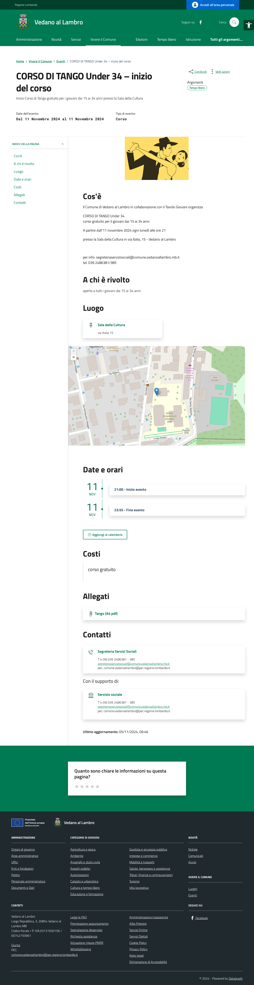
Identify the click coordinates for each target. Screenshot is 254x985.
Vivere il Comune (103, 39)
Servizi (76, 39)
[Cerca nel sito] (234, 22)
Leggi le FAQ (78, 917)
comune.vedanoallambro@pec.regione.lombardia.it (44, 954)
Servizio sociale (110, 694)
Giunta (15, 945)
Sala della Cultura (111, 325)
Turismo (134, 881)
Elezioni (142, 39)
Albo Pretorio (138, 923)
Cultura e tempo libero (85, 887)
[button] (249, 25)
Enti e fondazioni (22, 868)
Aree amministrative (24, 855)
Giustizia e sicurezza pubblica (148, 849)
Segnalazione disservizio (86, 930)
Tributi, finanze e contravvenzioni (151, 874)
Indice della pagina (38, 144)
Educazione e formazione (86, 894)
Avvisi (192, 862)
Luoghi (192, 888)
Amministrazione (29, 39)
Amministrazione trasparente (148, 917)
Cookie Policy (138, 942)
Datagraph (236, 978)
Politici (15, 874)
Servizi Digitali (138, 936)
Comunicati (195, 855)
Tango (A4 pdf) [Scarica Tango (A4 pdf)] (106, 613)
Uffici (14, 862)
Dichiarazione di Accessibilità (148, 961)
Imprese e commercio (143, 855)
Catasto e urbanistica (84, 881)
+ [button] (73, 351)
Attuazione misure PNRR (86, 942)
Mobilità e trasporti (141, 862)
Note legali (136, 955)
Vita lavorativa (139, 887)
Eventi (192, 895)
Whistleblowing (80, 949)
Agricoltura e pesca (82, 849)
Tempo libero (166, 39)
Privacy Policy (138, 949)
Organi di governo (23, 849)
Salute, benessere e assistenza (149, 868)
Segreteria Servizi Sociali (117, 651)
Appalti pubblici (80, 868)
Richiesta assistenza (83, 936)
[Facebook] (199, 22)
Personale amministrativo (28, 881)
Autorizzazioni (79, 874)
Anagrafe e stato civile (85, 862)
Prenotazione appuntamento (89, 923)
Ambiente (76, 855)
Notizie (193, 849)
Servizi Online (138, 930)
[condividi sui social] (197, 71)
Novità (56, 39)
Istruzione (193, 39)
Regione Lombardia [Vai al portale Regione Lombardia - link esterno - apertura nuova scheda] (26, 5)
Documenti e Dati (22, 887)
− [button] (73, 357)
